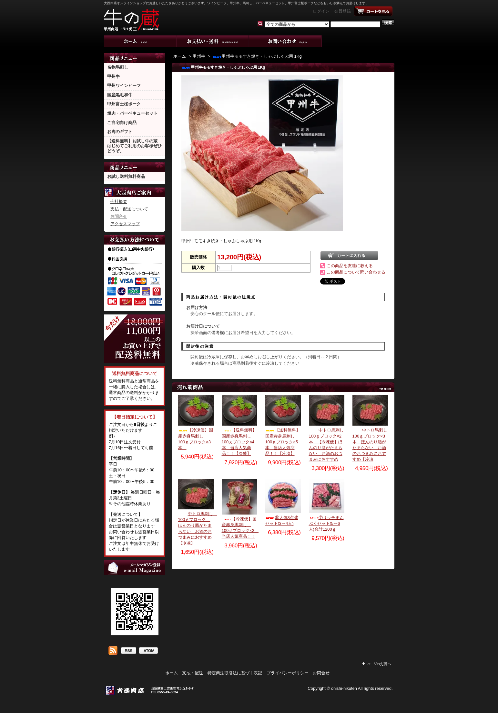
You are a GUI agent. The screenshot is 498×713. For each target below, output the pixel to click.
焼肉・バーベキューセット (132, 113)
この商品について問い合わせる (356, 272)
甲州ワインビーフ (124, 85)
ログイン (321, 11)
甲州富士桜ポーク (124, 103)
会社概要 (118, 201)
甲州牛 (113, 76)
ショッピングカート (373, 11)
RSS (128, 651)
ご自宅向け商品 (122, 122)
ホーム (140, 41)
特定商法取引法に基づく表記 (235, 672)
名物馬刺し (117, 67)
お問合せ (285, 41)
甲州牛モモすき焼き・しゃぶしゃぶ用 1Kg (257, 56)
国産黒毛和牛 (119, 94)
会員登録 (342, 11)
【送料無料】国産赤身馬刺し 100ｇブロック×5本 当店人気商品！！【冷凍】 (282, 442)
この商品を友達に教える (350, 265)
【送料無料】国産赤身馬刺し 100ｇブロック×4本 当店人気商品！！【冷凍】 (239, 442)
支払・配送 (192, 672)
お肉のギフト (119, 131)
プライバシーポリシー (288, 672)
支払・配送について (213, 41)
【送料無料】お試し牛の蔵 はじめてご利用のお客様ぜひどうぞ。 (134, 146)
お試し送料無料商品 (126, 176)
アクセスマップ (125, 223)
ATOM (148, 651)
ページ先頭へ (377, 664)
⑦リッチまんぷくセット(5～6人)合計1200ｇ (326, 523)
